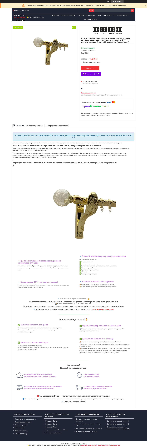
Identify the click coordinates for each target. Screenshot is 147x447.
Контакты (107, 15)
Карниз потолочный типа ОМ (118, 421)
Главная (55, 15)
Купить (91, 68)
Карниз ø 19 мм (51, 424)
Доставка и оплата (121, 15)
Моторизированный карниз (86, 432)
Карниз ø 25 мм (51, 427)
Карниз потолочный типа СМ (118, 424)
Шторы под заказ (21, 425)
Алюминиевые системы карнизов (89, 429)
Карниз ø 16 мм (51, 421)
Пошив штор (19, 428)
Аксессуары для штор (53, 433)
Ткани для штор (21, 434)
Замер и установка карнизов (25, 419)
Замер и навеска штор (23, 422)
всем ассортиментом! (103, 309)
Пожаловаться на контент (88, 445)
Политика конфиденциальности (109, 445)
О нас (99, 15)
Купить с (92, 74)
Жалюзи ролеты (21, 431)
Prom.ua (83, 443)
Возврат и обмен (90, 19)
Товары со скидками (86, 15)
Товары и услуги (68, 15)
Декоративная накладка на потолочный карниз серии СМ (118, 428)
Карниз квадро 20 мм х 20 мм (56, 430)
